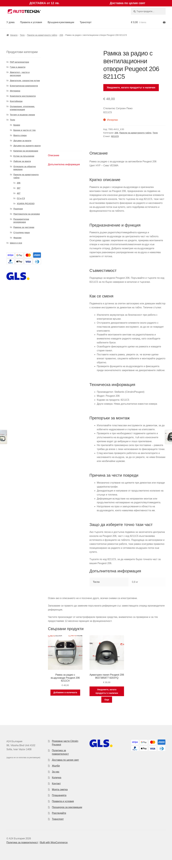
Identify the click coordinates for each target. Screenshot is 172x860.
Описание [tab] (53, 155)
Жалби (56, 765)
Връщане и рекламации (61, 22)
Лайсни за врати (22, 161)
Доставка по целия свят (65, 760)
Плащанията (59, 795)
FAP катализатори (19, 62)
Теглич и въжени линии (22, 114)
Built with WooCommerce (54, 842)
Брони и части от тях (24, 130)
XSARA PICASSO (25, 203)
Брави (16, 125)
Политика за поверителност (22, 842)
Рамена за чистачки (23, 227)
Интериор (15, 91)
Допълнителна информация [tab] (64, 164)
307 (18, 188)
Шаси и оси (16, 243)
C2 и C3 (21, 198)
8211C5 (115, 136)
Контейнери (16, 101)
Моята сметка (60, 789)
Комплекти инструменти (23, 96)
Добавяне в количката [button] (65, 692)
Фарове (17, 237)
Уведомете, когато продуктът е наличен (131, 87)
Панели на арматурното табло (42, 35)
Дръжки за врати (22, 140)
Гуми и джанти (17, 67)
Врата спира (20, 135)
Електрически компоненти (24, 86)
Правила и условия (31, 22)
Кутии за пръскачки (23, 156)
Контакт (56, 783)
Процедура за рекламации (67, 807)
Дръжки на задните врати (27, 145)
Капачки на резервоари (25, 151)
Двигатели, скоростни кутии (25, 80)
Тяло (22, 35)
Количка (56, 777)
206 (61, 35)
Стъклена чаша (21, 232)
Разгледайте (59, 813)
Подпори (18, 209)
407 (18, 193)
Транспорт (86, 22)
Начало (13, 35)
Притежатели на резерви (26, 214)
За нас (55, 771)
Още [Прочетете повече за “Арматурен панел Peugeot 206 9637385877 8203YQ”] (106, 699)
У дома (10, 22)
